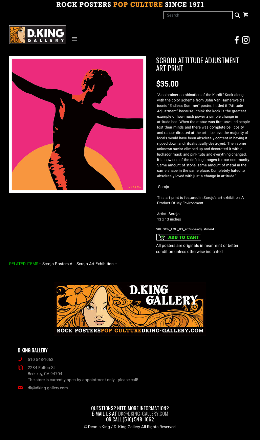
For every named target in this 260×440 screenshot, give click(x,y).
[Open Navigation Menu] (76, 38)
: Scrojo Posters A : (57, 263)
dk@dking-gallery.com (43, 388)
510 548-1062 (35, 359)
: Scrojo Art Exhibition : (95, 263)
